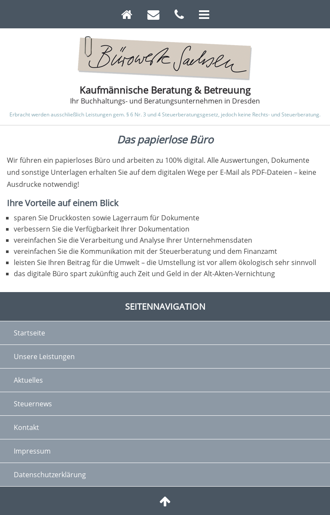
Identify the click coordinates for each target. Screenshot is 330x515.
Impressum (32, 451)
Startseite (29, 333)
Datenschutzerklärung (50, 474)
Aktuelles (28, 380)
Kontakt (26, 427)
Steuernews (33, 403)
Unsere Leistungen (44, 356)
